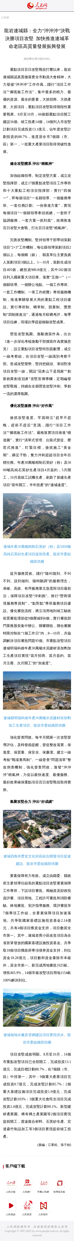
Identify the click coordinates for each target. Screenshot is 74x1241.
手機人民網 (43, 1184)
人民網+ (27, 1184)
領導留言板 (60, 1184)
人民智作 (43, 1207)
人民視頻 (11, 1207)
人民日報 (11, 1184)
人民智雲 (27, 1207)
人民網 (5, 17)
